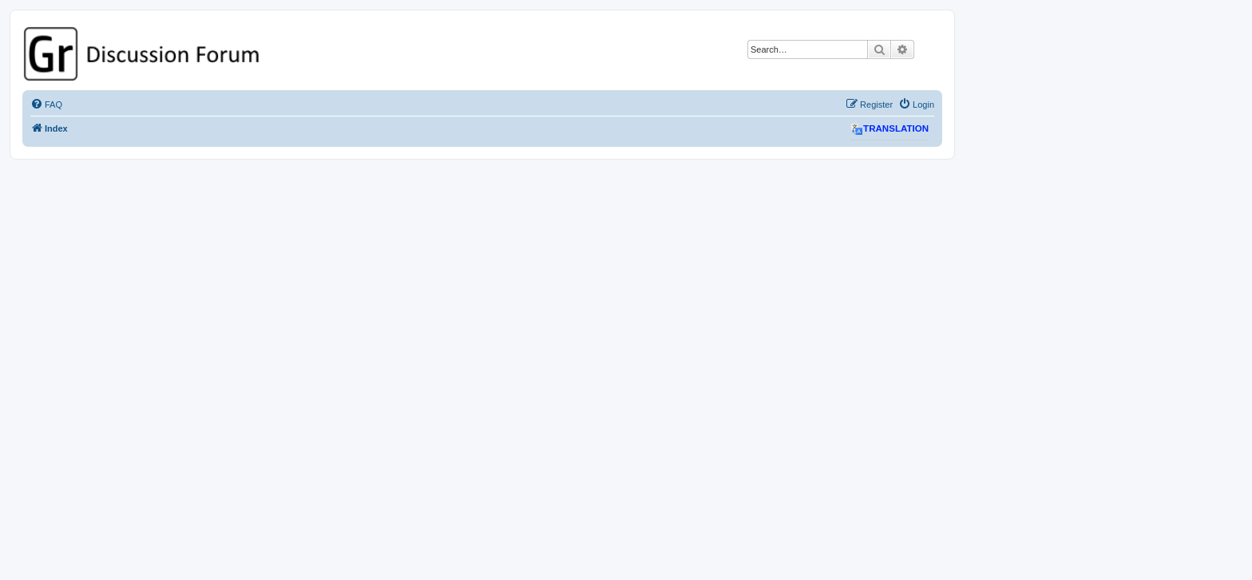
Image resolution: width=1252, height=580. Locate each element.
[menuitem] (46, 104)
